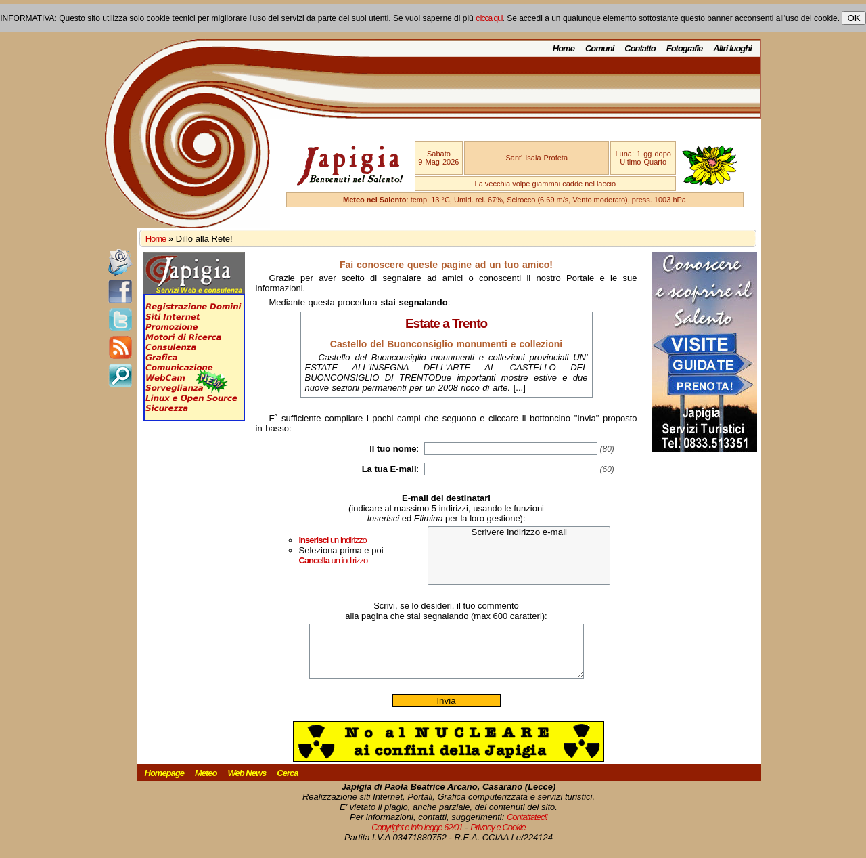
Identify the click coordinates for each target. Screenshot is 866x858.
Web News (247, 783)
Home (563, 48)
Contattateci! (527, 827)
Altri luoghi (732, 48)
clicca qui (489, 18)
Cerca (287, 783)
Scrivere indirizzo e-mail (519, 532)
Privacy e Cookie (498, 837)
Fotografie (684, 48)
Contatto (639, 48)
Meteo (206, 783)
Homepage (164, 783)
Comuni (599, 48)
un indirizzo (333, 540)
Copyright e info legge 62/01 (417, 837)
